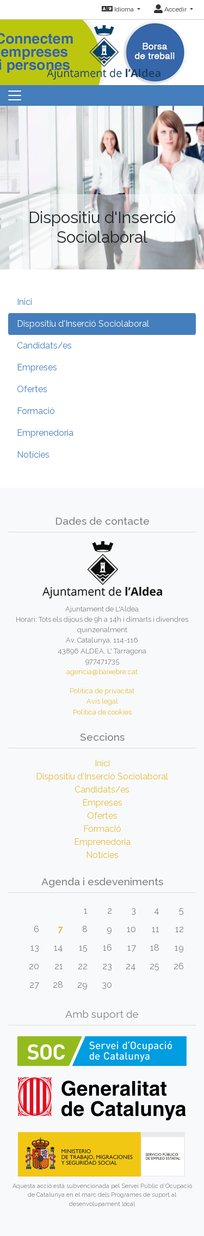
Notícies (33, 454)
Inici (24, 302)
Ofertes (32, 389)
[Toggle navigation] (14, 95)
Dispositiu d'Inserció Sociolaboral (83, 324)
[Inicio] (102, 49)
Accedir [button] (171, 9)
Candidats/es (44, 345)
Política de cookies (102, 712)
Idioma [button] (118, 9)
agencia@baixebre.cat (102, 672)
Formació (36, 411)
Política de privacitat (102, 691)
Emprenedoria (45, 433)
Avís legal (102, 701)
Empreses (37, 367)
